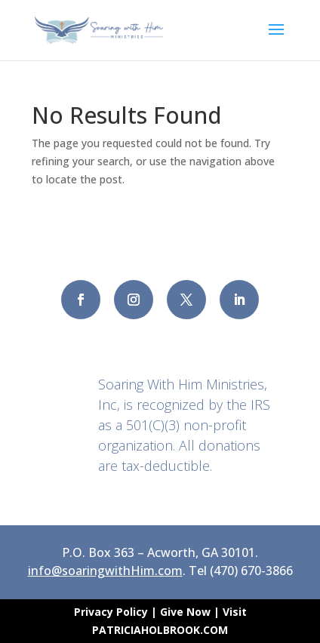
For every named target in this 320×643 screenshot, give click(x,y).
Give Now (185, 612)
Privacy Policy (112, 612)
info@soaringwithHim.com (105, 570)
